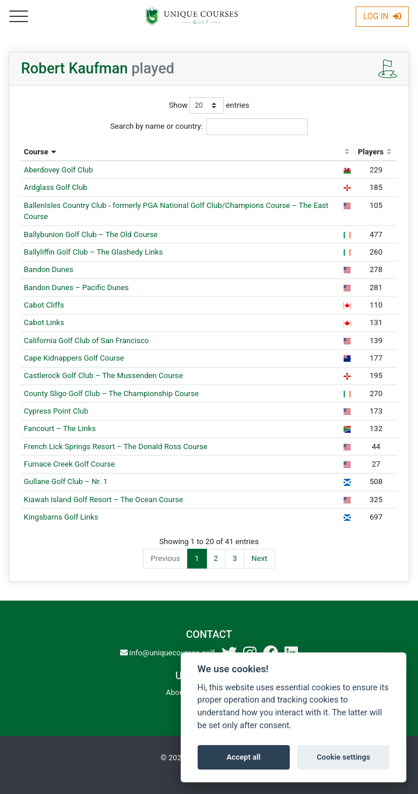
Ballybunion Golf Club (91, 234)
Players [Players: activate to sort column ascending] (371, 151)
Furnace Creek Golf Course (69, 464)
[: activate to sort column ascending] (347, 152)
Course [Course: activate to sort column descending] (36, 151)
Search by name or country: (209, 126)
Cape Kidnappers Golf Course (74, 358)
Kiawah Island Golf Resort (103, 499)
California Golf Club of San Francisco (86, 340)
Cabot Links (44, 322)
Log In (382, 16)
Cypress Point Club (56, 411)
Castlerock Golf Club (103, 375)
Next (259, 558)
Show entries (209, 105)
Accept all (244, 757)
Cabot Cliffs (44, 305)
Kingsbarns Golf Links (61, 517)
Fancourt (60, 428)
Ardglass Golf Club (55, 187)
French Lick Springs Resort (116, 446)
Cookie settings (343, 757)
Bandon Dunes (48, 269)
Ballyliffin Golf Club (93, 252)
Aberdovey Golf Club (58, 169)
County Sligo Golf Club (111, 393)
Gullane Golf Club (66, 481)
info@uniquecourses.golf (167, 652)
